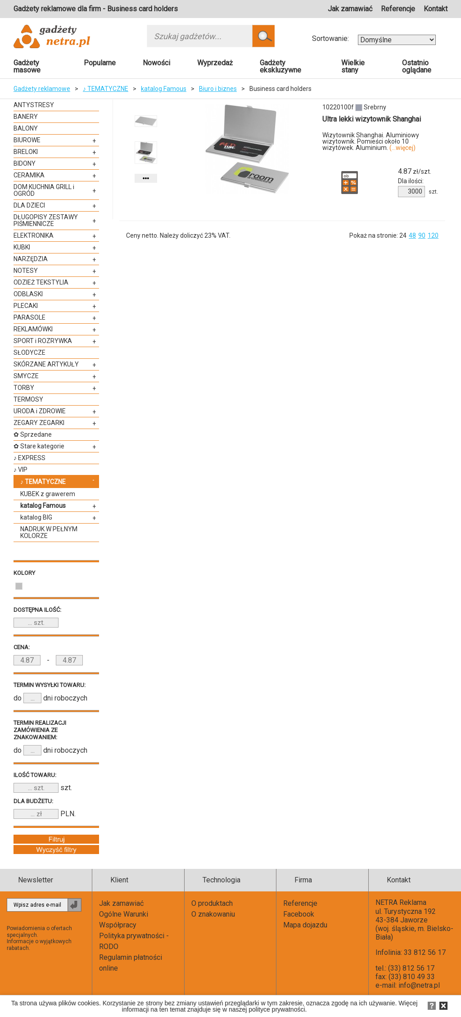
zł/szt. (414, 171)
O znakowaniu (213, 914)
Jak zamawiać (350, 9)
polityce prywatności (277, 1009)
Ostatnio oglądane (416, 66)
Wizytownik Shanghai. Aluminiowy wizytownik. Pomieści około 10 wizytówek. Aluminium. (370, 141)
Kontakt (435, 9)
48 (412, 235)
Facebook (298, 914)
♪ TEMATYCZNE (105, 88)
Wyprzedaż (215, 63)
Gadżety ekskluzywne (280, 66)
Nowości (156, 63)
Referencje (398, 9)
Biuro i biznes (218, 88)
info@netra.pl (419, 985)
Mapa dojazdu (305, 925)
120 (433, 235)
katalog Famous (163, 88)
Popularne (100, 63)
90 (421, 235)
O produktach (212, 903)
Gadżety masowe (27, 66)
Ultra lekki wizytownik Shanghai (371, 119)
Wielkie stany (353, 66)
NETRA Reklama (400, 902)
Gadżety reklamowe (42, 88)
